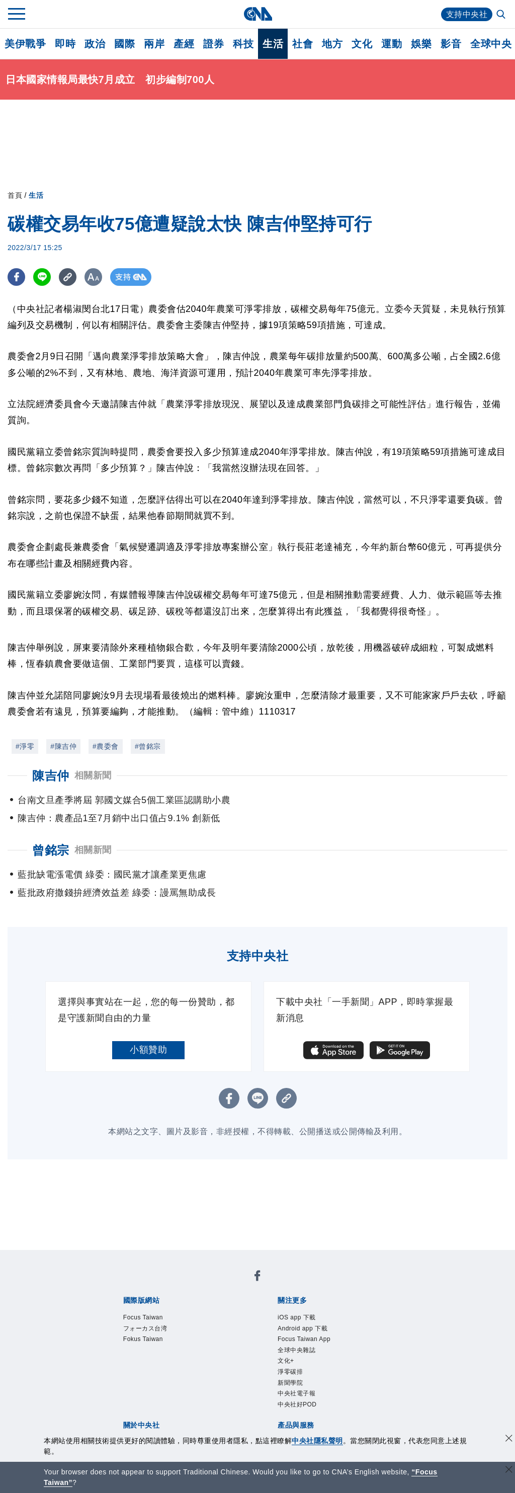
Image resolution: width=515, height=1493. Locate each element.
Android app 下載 (302, 1328)
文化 (362, 43)
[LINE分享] (42, 277)
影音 (451, 43)
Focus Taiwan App (304, 1339)
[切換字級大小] (93, 277)
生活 (273, 43)
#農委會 (106, 746)
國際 (124, 43)
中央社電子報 (296, 1393)
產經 (184, 43)
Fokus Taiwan (143, 1339)
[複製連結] (67, 277)
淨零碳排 (290, 1371)
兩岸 (154, 43)
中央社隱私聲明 (317, 1441)
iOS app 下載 (297, 1317)
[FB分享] (16, 277)
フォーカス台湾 (145, 1328)
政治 (94, 43)
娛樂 (421, 43)
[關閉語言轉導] (508, 1470)
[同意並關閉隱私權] (508, 1439)
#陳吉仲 (63, 746)
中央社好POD (297, 1404)
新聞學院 (290, 1382)
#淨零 (25, 746)
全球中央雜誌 (296, 1350)
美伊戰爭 (25, 43)
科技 (243, 43)
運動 (391, 43)
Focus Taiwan (143, 1317)
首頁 (15, 195)
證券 (213, 43)
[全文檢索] (501, 15)
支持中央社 (467, 14)
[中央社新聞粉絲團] (257, 1277)
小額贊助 (148, 1050)
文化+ (286, 1360)
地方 (332, 43)
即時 (65, 43)
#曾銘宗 (148, 746)
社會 (302, 43)
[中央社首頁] (258, 14)
